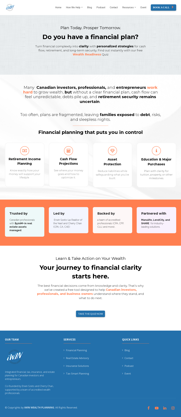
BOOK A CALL (163, 7)
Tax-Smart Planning (76, 373)
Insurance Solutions (76, 366)
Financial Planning (75, 350)
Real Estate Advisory (76, 358)
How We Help (73, 7)
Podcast (100, 7)
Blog (89, 7)
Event (143, 7)
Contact (114, 7)
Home (58, 7)
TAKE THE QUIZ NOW (90, 313)
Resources (128, 7)
